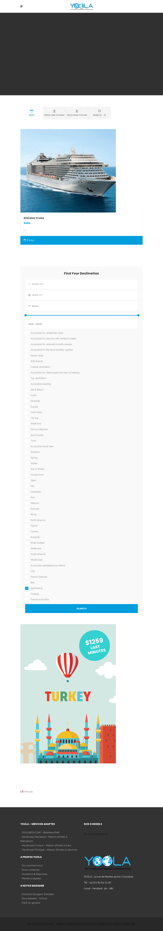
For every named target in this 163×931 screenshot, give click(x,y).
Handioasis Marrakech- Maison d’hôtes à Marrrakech (43, 839)
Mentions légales (31, 878)
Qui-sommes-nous (32, 865)
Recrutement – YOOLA (34, 898)
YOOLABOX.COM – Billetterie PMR (40, 832)
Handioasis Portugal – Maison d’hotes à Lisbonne (49, 849)
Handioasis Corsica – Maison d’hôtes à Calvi (46, 845)
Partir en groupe (31, 902)
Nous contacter (30, 869)
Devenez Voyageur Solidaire (38, 894)
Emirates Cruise (34, 218)
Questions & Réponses (34, 874)
